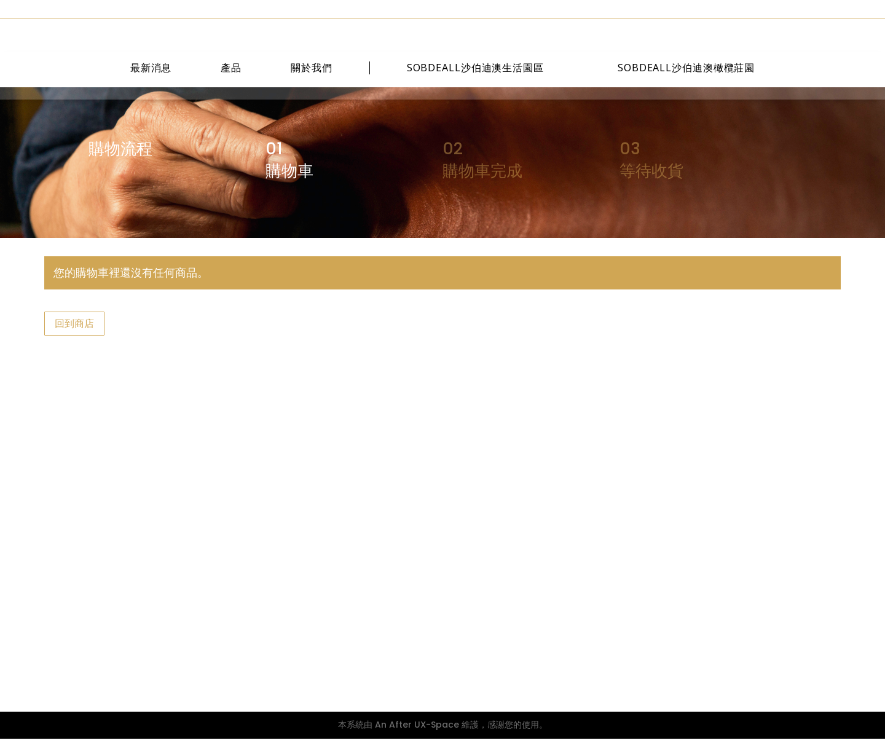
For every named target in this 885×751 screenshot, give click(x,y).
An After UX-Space (417, 737)
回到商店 (74, 336)
